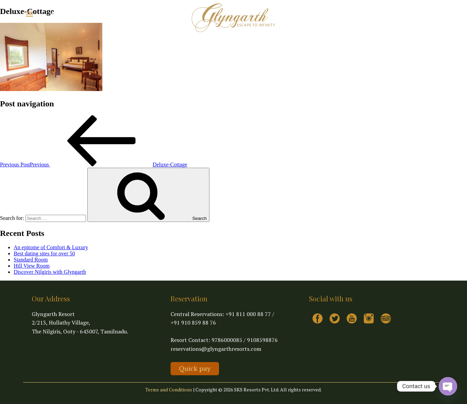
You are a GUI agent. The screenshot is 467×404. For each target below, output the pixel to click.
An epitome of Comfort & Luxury (51, 247)
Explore (63, 13)
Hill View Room (31, 266)
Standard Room (31, 260)
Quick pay (194, 368)
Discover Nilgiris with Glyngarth (50, 272)
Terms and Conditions (168, 389)
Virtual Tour (96, 13)
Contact (124, 13)
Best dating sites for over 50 (44, 253)
